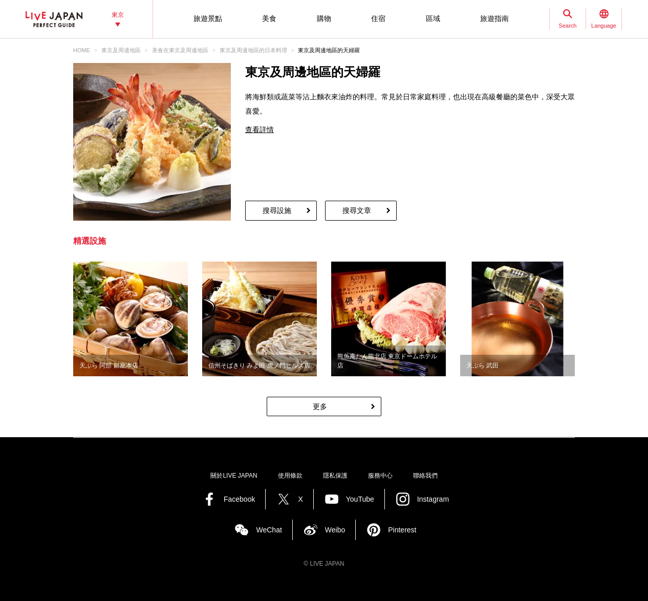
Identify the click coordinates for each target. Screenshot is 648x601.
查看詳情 (259, 129)
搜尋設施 (277, 210)
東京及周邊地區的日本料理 (253, 50)
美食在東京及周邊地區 (180, 50)
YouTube (360, 499)
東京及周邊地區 (121, 50)
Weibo (335, 530)
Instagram (433, 499)
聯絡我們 (425, 475)
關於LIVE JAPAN (233, 475)
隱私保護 (335, 475)
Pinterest (402, 530)
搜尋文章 (356, 210)
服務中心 (380, 475)
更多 (320, 406)
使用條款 (290, 475)
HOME (81, 50)
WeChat (269, 530)
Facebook (239, 499)
